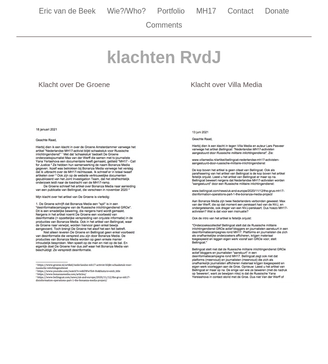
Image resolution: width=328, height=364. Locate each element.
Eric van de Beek (68, 11)
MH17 (207, 11)
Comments (164, 25)
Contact (242, 11)
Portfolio (172, 11)
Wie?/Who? (127, 11)
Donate (277, 11)
